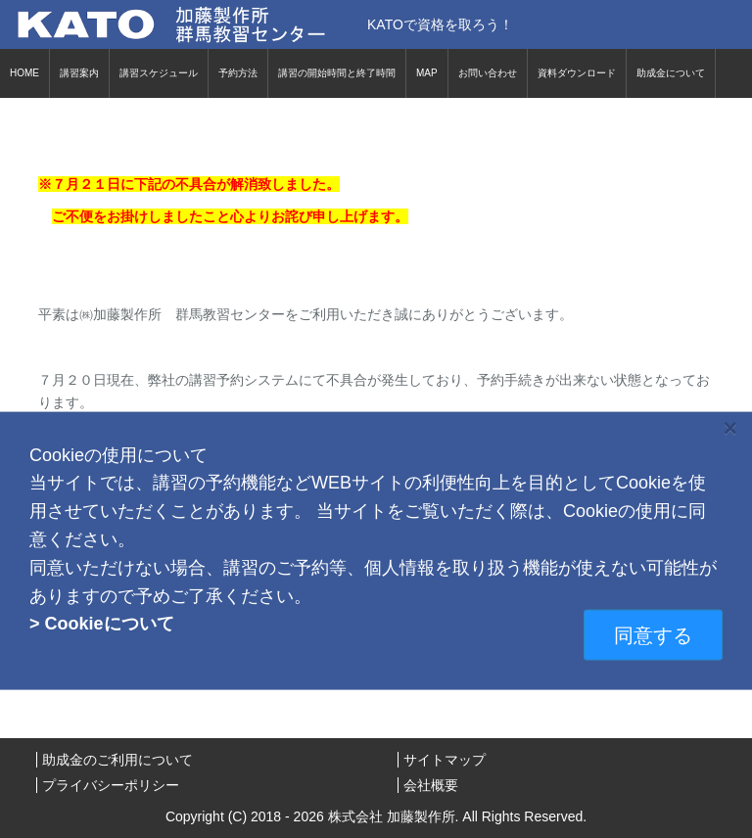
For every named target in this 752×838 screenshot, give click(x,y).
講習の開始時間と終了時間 (337, 73)
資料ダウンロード (577, 73)
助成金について (670, 73)
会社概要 (430, 785)
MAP (427, 73)
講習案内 (79, 73)
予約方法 (238, 73)
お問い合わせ (487, 73)
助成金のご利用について (117, 760)
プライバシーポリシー (110, 785)
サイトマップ (444, 760)
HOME (24, 73)
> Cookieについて (101, 623)
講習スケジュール (158, 73)
